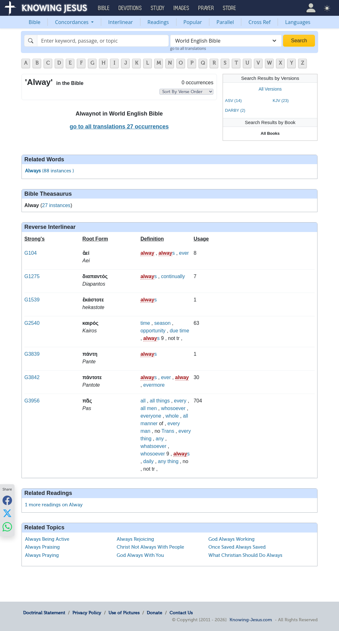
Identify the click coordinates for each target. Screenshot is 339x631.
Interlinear (120, 22)
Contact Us (181, 612)
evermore (154, 385)
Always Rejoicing (135, 539)
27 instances (56, 205)
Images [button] (181, 8)
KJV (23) (281, 100)
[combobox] (226, 41)
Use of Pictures (123, 612)
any (160, 438)
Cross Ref (260, 22)
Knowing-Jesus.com (251, 619)
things (163, 400)
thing (145, 438)
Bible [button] (104, 8)
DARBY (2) (235, 110)
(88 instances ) (49, 170)
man (145, 431)
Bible (34, 22)
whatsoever (153, 446)
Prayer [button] (206, 8)
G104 (30, 253)
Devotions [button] (130, 8)
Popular (192, 22)
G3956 (32, 400)
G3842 (32, 377)
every (180, 400)
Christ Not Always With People (150, 547)
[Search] (103, 41)
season (162, 323)
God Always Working (231, 539)
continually (173, 276)
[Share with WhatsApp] (7, 526)
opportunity (152, 330)
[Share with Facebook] (7, 500)
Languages (298, 22)
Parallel (225, 22)
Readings (158, 22)
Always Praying (42, 555)
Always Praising (42, 547)
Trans (168, 431)
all (142, 400)
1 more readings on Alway (54, 504)
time (145, 323)
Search (299, 40)
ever (184, 253)
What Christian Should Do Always (245, 555)
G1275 (32, 276)
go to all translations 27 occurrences (119, 126)
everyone (150, 416)
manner (148, 423)
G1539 (32, 299)
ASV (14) (233, 100)
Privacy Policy (86, 612)
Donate (154, 612)
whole (172, 416)
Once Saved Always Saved (237, 547)
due (174, 330)
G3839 (32, 354)
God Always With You (140, 555)
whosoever (173, 408)
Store (229, 8)
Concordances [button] (72, 22)
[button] (310, 7)
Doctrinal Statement (44, 612)
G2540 (32, 323)
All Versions (270, 89)
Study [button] (158, 8)
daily (148, 461)
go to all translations (188, 48)
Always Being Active (47, 539)
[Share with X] (7, 513)
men (152, 408)
